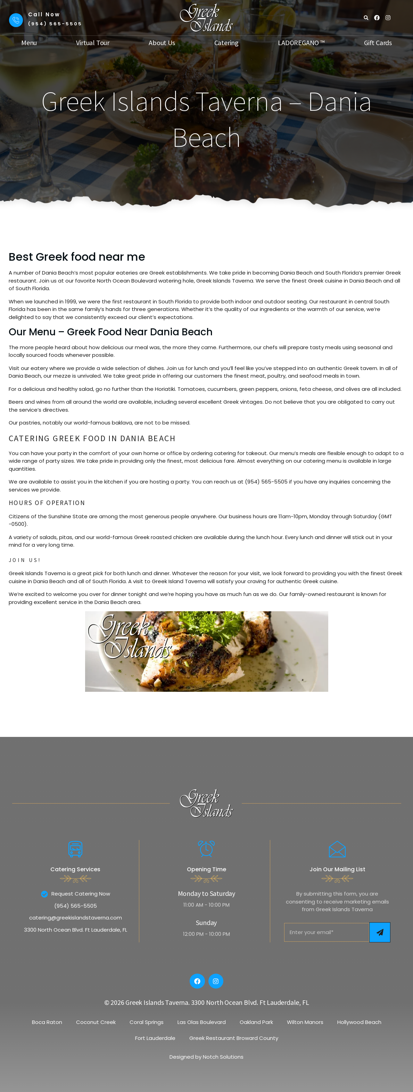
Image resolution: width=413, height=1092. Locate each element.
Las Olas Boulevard (201, 1022)
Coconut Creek (96, 1022)
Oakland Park (256, 1022)
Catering (226, 42)
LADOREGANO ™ (301, 42)
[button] (366, 17)
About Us (162, 42)
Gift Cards (378, 42)
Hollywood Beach (359, 1022)
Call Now (44, 14)
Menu (29, 42)
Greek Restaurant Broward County (233, 1038)
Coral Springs (147, 1022)
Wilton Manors (305, 1022)
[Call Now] (16, 20)
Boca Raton (47, 1022)
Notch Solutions (223, 1056)
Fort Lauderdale (155, 1038)
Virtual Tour (92, 42)
